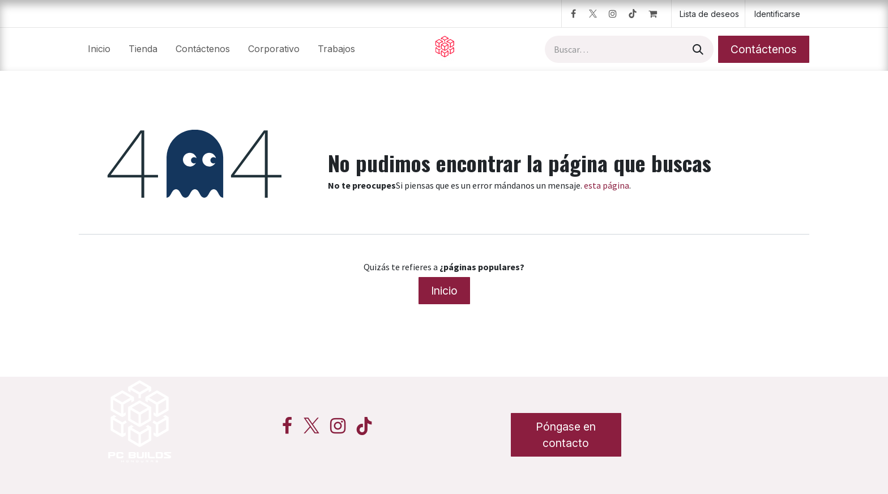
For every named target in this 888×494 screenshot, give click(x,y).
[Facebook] (573, 14)
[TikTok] (633, 14)
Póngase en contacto (566, 435)
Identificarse (777, 14)
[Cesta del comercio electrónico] (657, 13)
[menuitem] (99, 49)
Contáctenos (764, 49)
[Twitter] (593, 14)
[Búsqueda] (697, 49)
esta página (606, 185)
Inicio (444, 290)
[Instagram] (613, 14)
